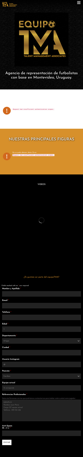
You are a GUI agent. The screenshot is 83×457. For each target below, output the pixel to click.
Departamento (9, 336)
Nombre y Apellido (11, 289)
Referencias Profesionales (14, 394)
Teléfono (6, 312)
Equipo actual (8, 383)
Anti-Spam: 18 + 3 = (7, 427)
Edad (5, 324)
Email (5, 300)
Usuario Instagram (10, 359)
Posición (6, 371)
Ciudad (6, 347)
